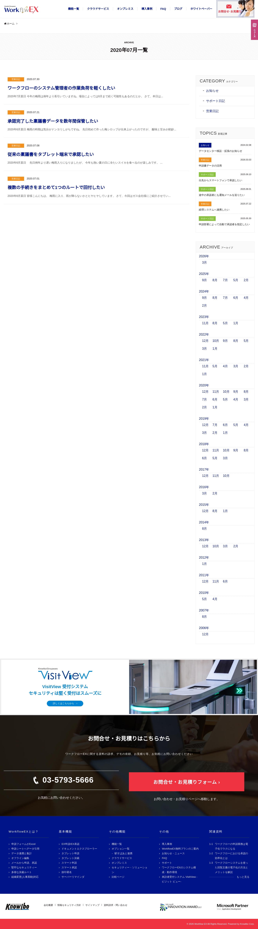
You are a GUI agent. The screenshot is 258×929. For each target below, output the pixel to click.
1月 (235, 323)
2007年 (204, 610)
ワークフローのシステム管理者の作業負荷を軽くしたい (61, 88)
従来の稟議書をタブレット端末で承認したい (51, 154)
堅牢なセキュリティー (24, 867)
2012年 (204, 557)
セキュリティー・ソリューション (129, 870)
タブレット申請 (70, 853)
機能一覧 (73, 8)
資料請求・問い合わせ (115, 905)
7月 (225, 280)
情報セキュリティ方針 (69, 905)
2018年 (204, 444)
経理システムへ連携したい (214, 209)
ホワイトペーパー (201, 8)
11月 (205, 323)
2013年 (204, 540)
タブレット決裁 (70, 858)
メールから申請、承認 (24, 862)
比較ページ (118, 876)
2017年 (204, 469)
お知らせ (212, 90)
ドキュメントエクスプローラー (79, 848)
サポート (167, 862)
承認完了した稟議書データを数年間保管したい (53, 121)
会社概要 (48, 905)
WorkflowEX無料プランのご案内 (180, 848)
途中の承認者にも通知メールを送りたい (222, 195)
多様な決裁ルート (21, 872)
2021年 (204, 360)
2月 (246, 280)
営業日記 (16, 79)
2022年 (204, 334)
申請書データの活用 (210, 165)
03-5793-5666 (68, 780)
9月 (204, 280)
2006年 (204, 628)
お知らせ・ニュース (173, 853)
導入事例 (146, 8)
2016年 (204, 487)
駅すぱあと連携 (123, 853)
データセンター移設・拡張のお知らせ (220, 150)
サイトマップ (92, 905)
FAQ (163, 8)
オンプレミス (125, 8)
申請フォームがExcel (23, 844)
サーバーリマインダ (73, 876)
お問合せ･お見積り (229, 11)
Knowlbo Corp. (247, 924)
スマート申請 (69, 862)
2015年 (204, 504)
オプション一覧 (120, 848)
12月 (205, 340)
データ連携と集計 (21, 853)
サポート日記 (215, 101)
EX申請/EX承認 (70, 844)
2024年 (204, 291)
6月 (235, 297)
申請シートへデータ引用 (25, 848)
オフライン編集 (20, 858)
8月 (215, 280)
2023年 (204, 317)
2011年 (204, 575)
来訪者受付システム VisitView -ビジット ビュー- (179, 879)
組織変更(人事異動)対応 (25, 876)
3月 (204, 262)
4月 (246, 297)
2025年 (204, 273)
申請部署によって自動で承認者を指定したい (224, 224)
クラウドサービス (98, 8)
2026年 (204, 256)
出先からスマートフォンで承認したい (220, 180)
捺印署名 (67, 872)
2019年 (204, 418)
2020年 (204, 385)
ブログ (178, 8)
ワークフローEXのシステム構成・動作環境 (179, 870)
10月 (216, 340)
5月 (235, 280)
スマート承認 (69, 867)
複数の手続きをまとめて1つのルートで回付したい (56, 187)
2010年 (204, 592)
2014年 (204, 522)
